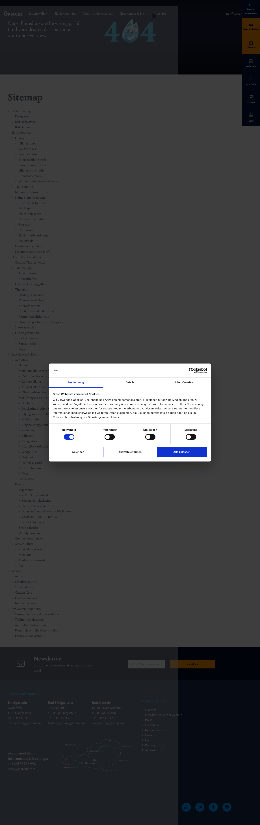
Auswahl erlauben (130, 451)
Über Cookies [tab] (184, 382)
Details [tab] (130, 382)
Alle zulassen (181, 451)
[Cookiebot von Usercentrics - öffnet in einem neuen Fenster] (191, 370)
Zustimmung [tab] (76, 382)
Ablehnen (78, 451)
